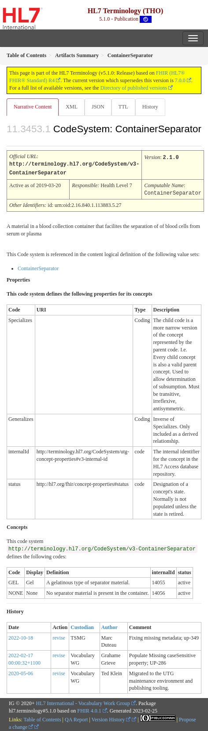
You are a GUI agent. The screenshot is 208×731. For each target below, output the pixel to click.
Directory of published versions (133, 88)
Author (109, 626)
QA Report (76, 718)
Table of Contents (42, 718)
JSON (98, 107)
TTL (123, 107)
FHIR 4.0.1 (89, 709)
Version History (111, 718)
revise (58, 636)
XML (72, 107)
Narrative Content (33, 107)
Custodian (82, 626)
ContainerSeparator (38, 267)
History (150, 107)
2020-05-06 (20, 672)
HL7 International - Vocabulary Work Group (83, 702)
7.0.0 (180, 80)
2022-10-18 (20, 636)
